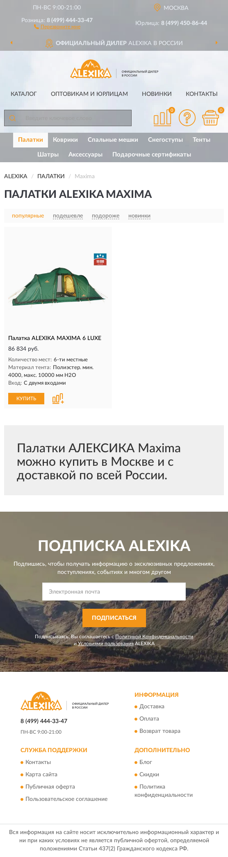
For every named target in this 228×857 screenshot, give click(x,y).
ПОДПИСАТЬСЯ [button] (114, 618)
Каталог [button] (24, 94)
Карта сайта (41, 775)
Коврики (65, 140)
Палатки (30, 140)
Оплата (149, 719)
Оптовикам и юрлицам (89, 94)
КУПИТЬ (26, 398)
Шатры (48, 155)
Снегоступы (165, 140)
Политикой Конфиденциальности (154, 636)
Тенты (201, 140)
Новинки (157, 94)
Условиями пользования (106, 643)
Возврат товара (159, 732)
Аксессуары (85, 155)
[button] (57, 26)
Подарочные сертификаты (151, 155)
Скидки (149, 775)
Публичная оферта (50, 787)
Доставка (151, 707)
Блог (145, 762)
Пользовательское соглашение (66, 799)
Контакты (202, 94)
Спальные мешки (113, 140)
